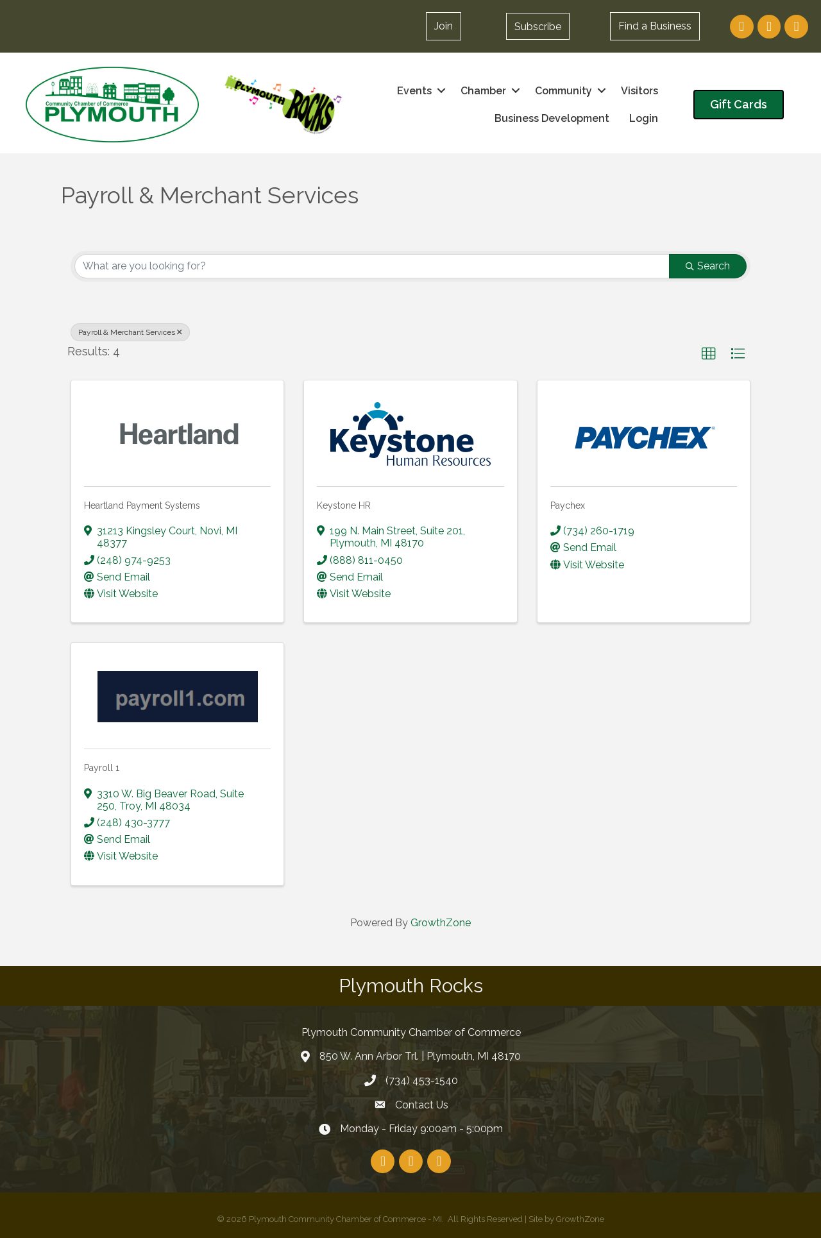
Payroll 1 (101, 768)
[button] (538, 26)
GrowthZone (440, 923)
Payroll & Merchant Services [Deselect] (130, 332)
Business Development (552, 118)
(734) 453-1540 (421, 1080)
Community (563, 91)
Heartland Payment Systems (142, 505)
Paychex (567, 505)
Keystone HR (344, 505)
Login (643, 118)
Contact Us (421, 1105)
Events (414, 91)
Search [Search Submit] (708, 266)
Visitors (639, 91)
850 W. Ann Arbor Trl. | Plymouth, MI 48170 (420, 1056)
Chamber (483, 91)
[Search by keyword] (372, 266)
